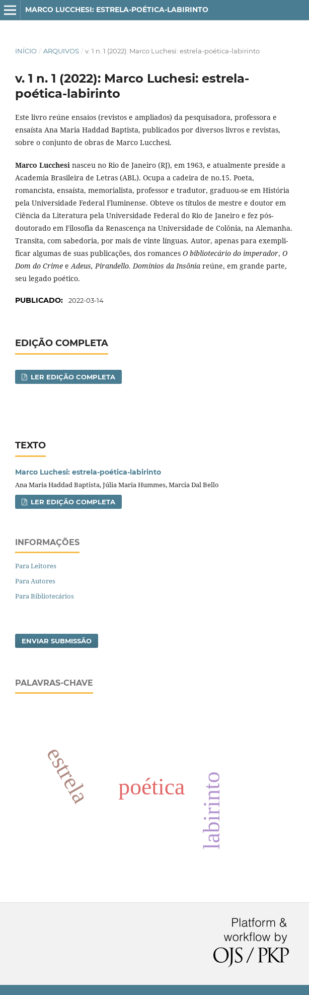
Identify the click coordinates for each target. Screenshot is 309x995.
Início (26, 51)
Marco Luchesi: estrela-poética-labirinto (88, 472)
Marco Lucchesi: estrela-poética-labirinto (116, 9)
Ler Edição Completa (72, 377)
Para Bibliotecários (44, 596)
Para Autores (35, 580)
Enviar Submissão (57, 641)
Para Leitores (35, 565)
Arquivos (61, 51)
